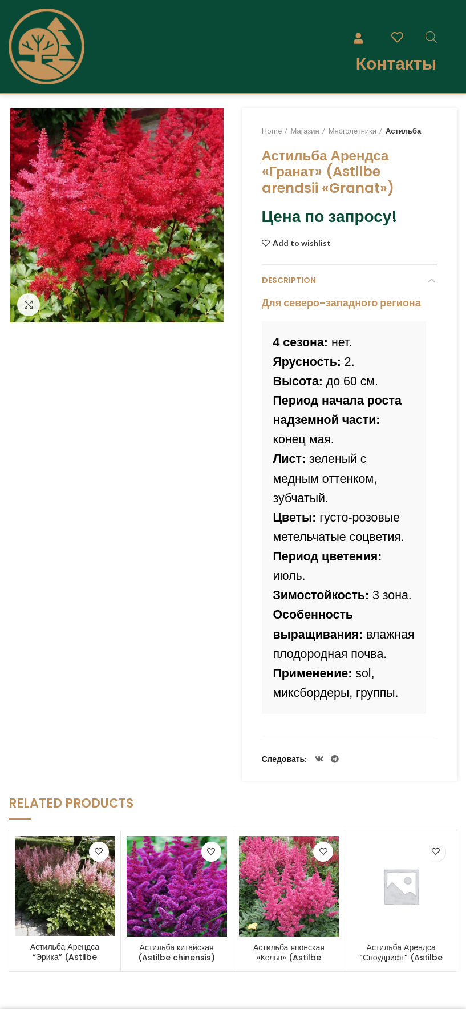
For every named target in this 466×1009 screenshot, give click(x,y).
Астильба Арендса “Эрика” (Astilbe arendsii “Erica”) (64, 957)
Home (272, 130)
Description (289, 280)
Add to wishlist (302, 243)
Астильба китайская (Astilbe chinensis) (176, 952)
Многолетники (352, 130)
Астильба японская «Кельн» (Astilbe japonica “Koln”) (289, 957)
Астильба (403, 130)
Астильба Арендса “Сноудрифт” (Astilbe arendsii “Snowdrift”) (401, 957)
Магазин (305, 130)
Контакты (396, 63)
